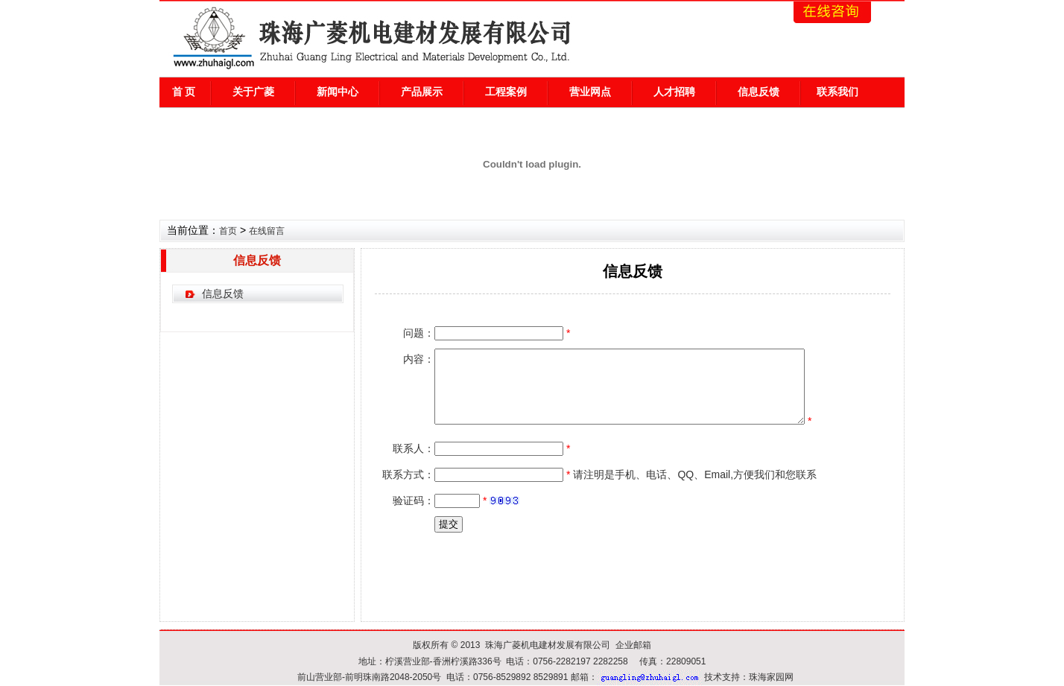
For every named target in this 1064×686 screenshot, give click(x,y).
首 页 (184, 92)
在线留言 (267, 231)
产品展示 (422, 92)
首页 (228, 231)
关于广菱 (253, 92)
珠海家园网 (771, 677)
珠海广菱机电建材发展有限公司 (547, 645)
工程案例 (506, 92)
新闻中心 (337, 92)
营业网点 (590, 92)
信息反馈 (758, 92)
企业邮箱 (633, 645)
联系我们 (837, 92)
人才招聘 (674, 92)
